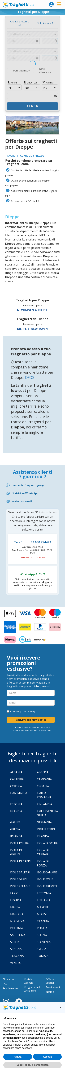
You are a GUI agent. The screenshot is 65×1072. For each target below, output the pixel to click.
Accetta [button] (47, 1056)
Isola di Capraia (43, 852)
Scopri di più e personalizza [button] (32, 1064)
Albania (16, 772)
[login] (51, 4)
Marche (43, 907)
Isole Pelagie (20, 886)
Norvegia (17, 921)
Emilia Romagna (44, 795)
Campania (44, 779)
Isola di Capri (20, 861)
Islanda (43, 836)
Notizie (50, 991)
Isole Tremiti (47, 886)
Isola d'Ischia (47, 843)
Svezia (41, 949)
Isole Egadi (18, 879)
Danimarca (18, 793)
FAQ (5, 983)
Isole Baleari (20, 872)
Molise (42, 914)
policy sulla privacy (27, 711)
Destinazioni (53, 987)
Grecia (15, 829)
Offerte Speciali (50, 981)
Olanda (43, 921)
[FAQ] (32, 485)
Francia (16, 811)
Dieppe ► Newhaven (32, 329)
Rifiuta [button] (17, 1056)
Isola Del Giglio (17, 852)
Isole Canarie (47, 872)
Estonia (16, 804)
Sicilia (15, 942)
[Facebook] (19, 1001)
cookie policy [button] (53, 1037)
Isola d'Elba (19, 843)
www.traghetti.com (19, 4)
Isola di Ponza (43, 863)
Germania (44, 822)
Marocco (17, 914)
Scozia (42, 935)
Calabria (17, 779)
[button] (60, 1007)
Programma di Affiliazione (32, 989)
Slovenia (44, 942)
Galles (15, 822)
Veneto (15, 963)
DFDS (29, 377)
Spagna (16, 949)
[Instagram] (8, 1001)
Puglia (42, 928)
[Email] (32, 501)
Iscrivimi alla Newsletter (31, 719)
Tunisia (43, 956)
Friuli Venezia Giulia (47, 813)
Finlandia (44, 804)
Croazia (43, 786)
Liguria (15, 900)
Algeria (43, 772)
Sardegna (17, 935)
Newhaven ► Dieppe (32, 310)
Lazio (14, 893)
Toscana (17, 956)
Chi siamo (8, 979)
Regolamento (10, 988)
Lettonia (44, 893)
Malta (15, 907)
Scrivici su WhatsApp (25, 493)
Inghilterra (46, 829)
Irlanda (16, 836)
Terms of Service (39, 730)
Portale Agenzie (28, 981)
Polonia (16, 928)
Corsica (16, 786)
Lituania (43, 900)
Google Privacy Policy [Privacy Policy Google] (21, 730)
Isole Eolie (45, 879)
